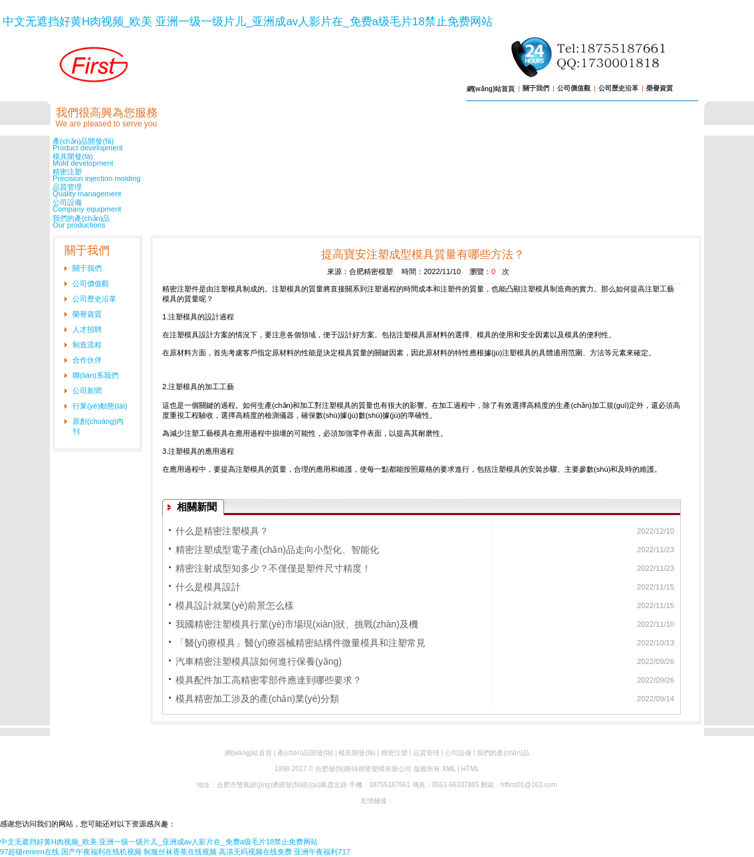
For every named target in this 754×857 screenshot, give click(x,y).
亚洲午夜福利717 (322, 852)
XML (448, 768)
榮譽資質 (659, 88)
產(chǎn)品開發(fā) (377, 144)
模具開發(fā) (377, 159)
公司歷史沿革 (618, 88)
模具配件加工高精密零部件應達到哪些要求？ (269, 680)
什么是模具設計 (208, 587)
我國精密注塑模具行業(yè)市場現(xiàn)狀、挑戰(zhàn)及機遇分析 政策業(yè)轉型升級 (297, 626)
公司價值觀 (573, 88)
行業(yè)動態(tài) (100, 406)
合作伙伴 (87, 360)
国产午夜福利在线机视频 (101, 852)
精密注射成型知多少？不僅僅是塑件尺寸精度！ (273, 568)
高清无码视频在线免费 (255, 852)
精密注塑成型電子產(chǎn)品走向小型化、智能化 (277, 549)
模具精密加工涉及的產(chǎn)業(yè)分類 (257, 698)
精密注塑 (377, 175)
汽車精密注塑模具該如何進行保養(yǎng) (259, 661)
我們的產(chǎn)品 (377, 221)
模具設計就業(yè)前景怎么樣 (235, 605)
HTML (470, 768)
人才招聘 (87, 329)
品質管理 (377, 190)
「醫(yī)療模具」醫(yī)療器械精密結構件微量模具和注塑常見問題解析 (301, 644)
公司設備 (377, 205)
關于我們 (536, 88)
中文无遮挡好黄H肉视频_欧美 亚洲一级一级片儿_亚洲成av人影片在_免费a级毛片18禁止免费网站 (248, 21)
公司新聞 (87, 391)
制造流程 (87, 345)
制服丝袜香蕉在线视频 (180, 852)
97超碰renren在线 (29, 852)
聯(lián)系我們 (95, 375)
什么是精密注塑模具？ (222, 531)
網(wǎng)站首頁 (491, 88)
